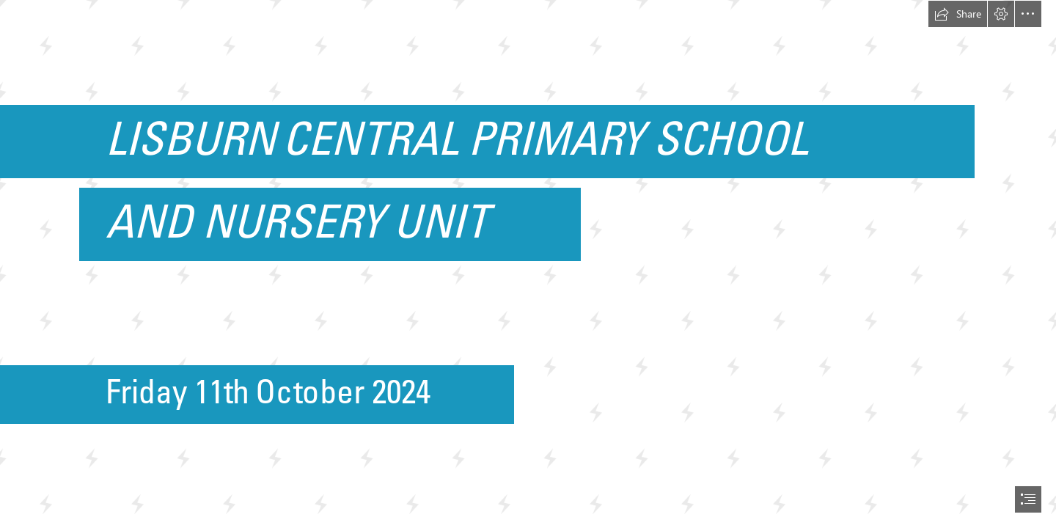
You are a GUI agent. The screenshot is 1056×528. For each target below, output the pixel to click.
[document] (528, 264)
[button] (957, 14)
